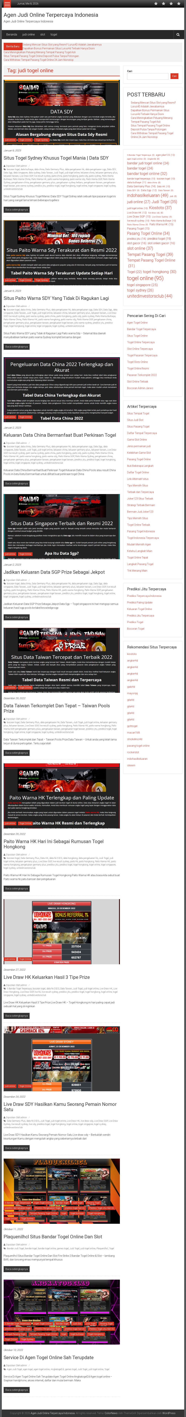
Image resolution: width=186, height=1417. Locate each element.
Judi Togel (59, 172)
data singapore (20, 172)
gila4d (130, 699)
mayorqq (132, 693)
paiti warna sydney (35, 316)
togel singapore (95, 186)
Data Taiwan (47, 172)
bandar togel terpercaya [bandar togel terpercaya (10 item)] (141, 178)
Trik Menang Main (137, 570)
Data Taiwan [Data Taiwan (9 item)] (165, 190)
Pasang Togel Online (139, 459)
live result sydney (42, 176)
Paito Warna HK (38, 179)
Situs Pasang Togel (138, 426)
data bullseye (27, 169)
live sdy (32, 1124)
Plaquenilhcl (102, 1248)
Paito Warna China (21, 179)
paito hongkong (70, 176)
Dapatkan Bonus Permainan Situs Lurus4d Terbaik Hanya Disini (59, 48)
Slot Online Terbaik (137, 381)
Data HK (44, 858)
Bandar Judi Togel (15, 1248)
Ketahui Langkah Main (139, 551)
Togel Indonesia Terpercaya (143, 537)
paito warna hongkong (58, 179)
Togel (111, 1248)
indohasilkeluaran (137, 758)
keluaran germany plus (106, 172)
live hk (38, 992)
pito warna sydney (24, 186)
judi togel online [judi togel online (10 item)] (137, 208)
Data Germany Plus (54, 169)
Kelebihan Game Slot (139, 452)
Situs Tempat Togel (138, 413)
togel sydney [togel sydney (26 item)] (140, 290)
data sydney (34, 172)
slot (42, 34)
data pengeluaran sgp (95, 169)
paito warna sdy (77, 179)
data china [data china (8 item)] (154, 182)
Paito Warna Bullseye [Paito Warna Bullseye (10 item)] (163, 220)
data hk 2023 (55, 858)
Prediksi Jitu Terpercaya (140, 615)
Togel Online (25, 140)
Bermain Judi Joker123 (140, 511)
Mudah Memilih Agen (139, 544)
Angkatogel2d (57, 1369)
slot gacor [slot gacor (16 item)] (136, 243)
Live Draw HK (106, 988)
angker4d (132, 660)
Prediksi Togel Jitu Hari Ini (101, 1208)
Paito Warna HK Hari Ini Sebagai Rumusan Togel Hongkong (54, 844)
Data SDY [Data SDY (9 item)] (133, 190)
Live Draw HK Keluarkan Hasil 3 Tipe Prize (47, 977)
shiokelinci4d (134, 739)
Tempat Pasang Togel (15, 1213)
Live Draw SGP (26, 176)
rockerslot (133, 752)
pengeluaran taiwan (93, 182)
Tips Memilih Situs (137, 485)
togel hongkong (68, 186)
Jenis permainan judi (139, 446)
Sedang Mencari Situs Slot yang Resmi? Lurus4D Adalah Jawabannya (62, 44)
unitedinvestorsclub (13, 189)
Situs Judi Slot (135, 420)
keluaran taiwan (11, 176)
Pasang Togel (93, 1203)
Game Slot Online (137, 439)
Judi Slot (77, 1323)
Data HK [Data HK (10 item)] (163, 186)
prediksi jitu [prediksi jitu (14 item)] (136, 239)
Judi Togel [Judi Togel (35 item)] (164, 202)
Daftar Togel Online (138, 472)
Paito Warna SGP (94, 179)
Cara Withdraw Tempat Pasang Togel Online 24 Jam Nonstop (39, 59)
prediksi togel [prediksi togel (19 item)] (159, 238)
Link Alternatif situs (138, 478)
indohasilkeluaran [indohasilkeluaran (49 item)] (147, 195)
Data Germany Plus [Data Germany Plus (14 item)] (141, 186)
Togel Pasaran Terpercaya (142, 355)
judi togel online (72, 172)
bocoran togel (13, 169)
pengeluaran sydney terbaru (69, 182)
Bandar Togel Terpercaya (141, 329)
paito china (57, 176)
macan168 (133, 732)
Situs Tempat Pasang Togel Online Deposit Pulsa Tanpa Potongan (41, 56)
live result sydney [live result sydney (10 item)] (138, 220)
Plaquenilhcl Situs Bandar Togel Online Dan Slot (53, 1236)
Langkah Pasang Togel (140, 564)
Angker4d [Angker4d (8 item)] (153, 159)
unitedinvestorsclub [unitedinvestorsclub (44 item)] (149, 296)
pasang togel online (138, 745)
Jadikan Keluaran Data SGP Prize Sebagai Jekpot (54, 572)
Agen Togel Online (42, 1203)
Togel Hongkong (96, 1213)
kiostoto (132, 654)
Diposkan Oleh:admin (16, 166)
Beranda (11, 34)
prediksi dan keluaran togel (18, 1208)
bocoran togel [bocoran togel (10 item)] (166, 178)
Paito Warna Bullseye (105, 316)
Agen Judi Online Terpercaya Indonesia (51, 15)
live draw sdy (87, 1121)
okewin (131, 765)
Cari (129, 71)
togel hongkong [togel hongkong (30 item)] (159, 272)
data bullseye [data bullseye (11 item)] (136, 182)
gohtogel (132, 726)
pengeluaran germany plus (42, 182)
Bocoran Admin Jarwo (140, 388)
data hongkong (70, 858)
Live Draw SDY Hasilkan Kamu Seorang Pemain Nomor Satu (60, 1106)
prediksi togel (53, 186)
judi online (29, 34)
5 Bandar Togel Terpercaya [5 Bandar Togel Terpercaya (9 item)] (141, 155)
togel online (81, 186)
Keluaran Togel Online (139, 609)
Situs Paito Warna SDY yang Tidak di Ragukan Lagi (57, 298)
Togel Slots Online (137, 361)
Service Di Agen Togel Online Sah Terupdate (49, 1357)
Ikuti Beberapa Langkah (140, 465)
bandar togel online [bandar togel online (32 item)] (147, 174)
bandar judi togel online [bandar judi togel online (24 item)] (148, 163)
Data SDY (111, 169)
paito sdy (83, 176)
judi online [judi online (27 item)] (138, 202)
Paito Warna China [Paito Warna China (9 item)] (137, 224)
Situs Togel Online (137, 335)
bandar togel (31, 1248)
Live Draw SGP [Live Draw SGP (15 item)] (139, 217)
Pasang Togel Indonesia (141, 531)
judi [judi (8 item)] (173, 196)
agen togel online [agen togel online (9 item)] (136, 158)
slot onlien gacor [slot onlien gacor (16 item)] (161, 243)
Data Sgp (8, 172)
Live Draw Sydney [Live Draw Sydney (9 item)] (162, 216)
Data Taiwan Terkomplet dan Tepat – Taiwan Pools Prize (57, 708)
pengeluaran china (20, 182)
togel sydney (110, 186)
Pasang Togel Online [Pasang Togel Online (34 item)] (148, 233)
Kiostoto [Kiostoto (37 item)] (160, 208)
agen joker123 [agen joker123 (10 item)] (165, 155)
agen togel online (42, 1369)
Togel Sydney (42, 140)
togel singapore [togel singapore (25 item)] (142, 285)
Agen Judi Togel (14, 1369)
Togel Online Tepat (137, 557)
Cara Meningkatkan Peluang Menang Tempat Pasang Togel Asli (40, 52)
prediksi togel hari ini (75, 1208)
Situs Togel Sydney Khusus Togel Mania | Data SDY (56, 158)
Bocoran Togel (135, 628)
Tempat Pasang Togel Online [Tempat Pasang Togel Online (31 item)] (151, 263)
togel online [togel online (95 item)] (145, 278)
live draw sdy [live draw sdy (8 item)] (155, 212)
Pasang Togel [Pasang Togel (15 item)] (138, 229)
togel (53, 34)
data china (39, 169)
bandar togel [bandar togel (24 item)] (140, 168)
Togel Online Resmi (138, 368)
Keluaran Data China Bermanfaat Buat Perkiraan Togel (60, 435)
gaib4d (131, 686)
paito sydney (95, 176)
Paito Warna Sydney (84, 456)
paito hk (74, 861)
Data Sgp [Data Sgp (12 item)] (149, 190)
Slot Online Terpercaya (140, 348)
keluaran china (87, 172)
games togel (63, 1248)
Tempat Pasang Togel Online (43, 1213)
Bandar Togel (62, 1203)
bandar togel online (47, 1248)
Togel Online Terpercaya (141, 342)
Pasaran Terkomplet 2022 (142, 375)
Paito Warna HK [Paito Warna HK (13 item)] (161, 224)
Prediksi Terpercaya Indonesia (144, 595)
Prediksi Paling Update (139, 602)
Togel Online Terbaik (138, 524)
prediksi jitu (40, 186)
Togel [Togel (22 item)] (134, 271)
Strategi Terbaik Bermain (141, 505)
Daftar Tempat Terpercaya (142, 433)
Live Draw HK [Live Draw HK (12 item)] (137, 212)
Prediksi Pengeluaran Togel (47, 1208)
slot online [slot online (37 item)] (140, 248)
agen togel (28, 1369)
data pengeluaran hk (74, 169)
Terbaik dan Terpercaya (140, 492)
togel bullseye (77, 1213)
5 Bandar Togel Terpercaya (19, 988)
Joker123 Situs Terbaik (140, 498)
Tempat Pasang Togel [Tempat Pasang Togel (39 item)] (150, 254)
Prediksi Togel (135, 622)
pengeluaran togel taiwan (61, 323)
